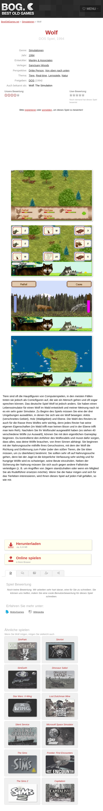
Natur (65, 75)
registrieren (30, 110)
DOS (31, 80)
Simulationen (28, 22)
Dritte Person (36, 70)
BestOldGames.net (10, 22)
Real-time (41, 75)
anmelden (47, 110)
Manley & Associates (40, 60)
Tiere (31, 75)
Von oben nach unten (57, 70)
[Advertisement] (51, 143)
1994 (31, 55)
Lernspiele (54, 75)
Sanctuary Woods (39, 65)
